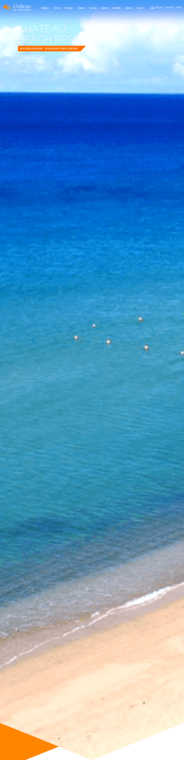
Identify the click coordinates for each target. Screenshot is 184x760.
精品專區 (105, 8)
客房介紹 (57, 8)
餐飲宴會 (69, 8)
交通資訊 (128, 8)
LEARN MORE (31, 58)
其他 (140, 8)
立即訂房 (158, 7)
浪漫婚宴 (81, 8)
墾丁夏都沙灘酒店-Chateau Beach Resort (17, 7)
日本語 (178, 7)
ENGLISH (169, 7)
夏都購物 (117, 8)
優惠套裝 (45, 8)
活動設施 (93, 8)
